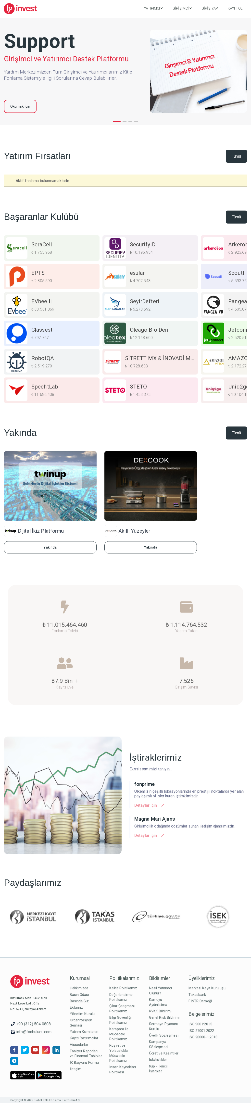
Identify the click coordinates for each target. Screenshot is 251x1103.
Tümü (236, 156)
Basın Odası (79, 994)
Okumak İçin (20, 106)
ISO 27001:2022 (201, 1030)
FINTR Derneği (200, 1001)
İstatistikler (158, 1059)
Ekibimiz (76, 1007)
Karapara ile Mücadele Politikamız (118, 1034)
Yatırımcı (153, 8)
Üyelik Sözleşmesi (163, 1035)
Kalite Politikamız (123, 988)
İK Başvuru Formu (84, 1062)
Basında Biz (79, 1001)
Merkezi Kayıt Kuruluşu (206, 988)
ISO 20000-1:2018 (202, 1037)
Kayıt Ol (235, 8)
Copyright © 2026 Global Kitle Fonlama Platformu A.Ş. (45, 1100)
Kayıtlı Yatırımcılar (84, 1038)
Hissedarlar (79, 1044)
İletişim (76, 1069)
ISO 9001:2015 (200, 1024)
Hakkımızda (79, 988)
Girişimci (182, 8)
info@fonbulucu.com (33, 1031)
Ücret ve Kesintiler (163, 1053)
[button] (117, 121)
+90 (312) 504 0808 (33, 1024)
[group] (52, 248)
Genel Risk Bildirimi (164, 1017)
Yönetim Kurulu (82, 1014)
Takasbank (197, 994)
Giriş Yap (209, 8)
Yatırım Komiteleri (84, 1031)
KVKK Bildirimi (160, 1011)
